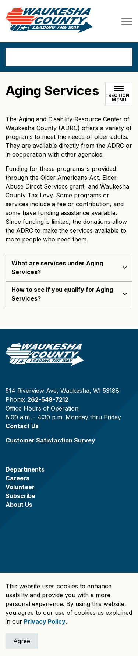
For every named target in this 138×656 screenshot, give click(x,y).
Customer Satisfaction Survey (50, 440)
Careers (17, 478)
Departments (25, 469)
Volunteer (20, 487)
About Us (19, 504)
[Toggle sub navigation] (118, 94)
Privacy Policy (45, 621)
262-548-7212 (47, 399)
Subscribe (20, 495)
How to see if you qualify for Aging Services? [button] (62, 294)
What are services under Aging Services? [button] (57, 267)
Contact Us (22, 426)
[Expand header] (127, 21)
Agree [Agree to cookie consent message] (22, 641)
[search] (69, 57)
